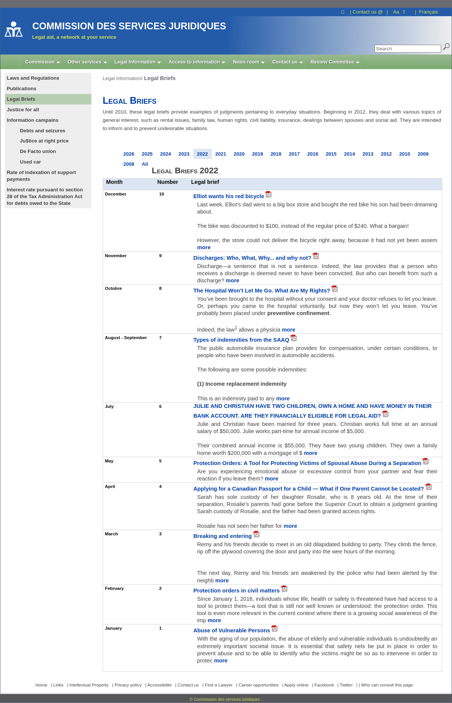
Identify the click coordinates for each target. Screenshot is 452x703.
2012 (386, 154)
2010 (404, 154)
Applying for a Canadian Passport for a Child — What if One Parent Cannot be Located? (308, 489)
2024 (165, 154)
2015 (331, 154)
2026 (128, 154)
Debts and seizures (42, 130)
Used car (30, 162)
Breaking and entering (222, 536)
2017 (294, 154)
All (145, 164)
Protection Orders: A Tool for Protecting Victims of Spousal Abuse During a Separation (307, 463)
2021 (220, 154)
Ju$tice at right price (44, 141)
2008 (128, 164)
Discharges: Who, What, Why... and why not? (252, 258)
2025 (147, 154)
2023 (184, 154)
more (204, 247)
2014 (349, 154)
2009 (423, 154)
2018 (275, 154)
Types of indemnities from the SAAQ (241, 340)
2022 (202, 154)
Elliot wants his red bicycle (228, 196)
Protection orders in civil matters (236, 591)
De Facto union (38, 151)
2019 (257, 154)
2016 (312, 154)
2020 (239, 154)
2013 (368, 154)
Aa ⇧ (399, 12)
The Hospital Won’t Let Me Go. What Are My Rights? (261, 291)
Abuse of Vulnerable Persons (231, 630)
